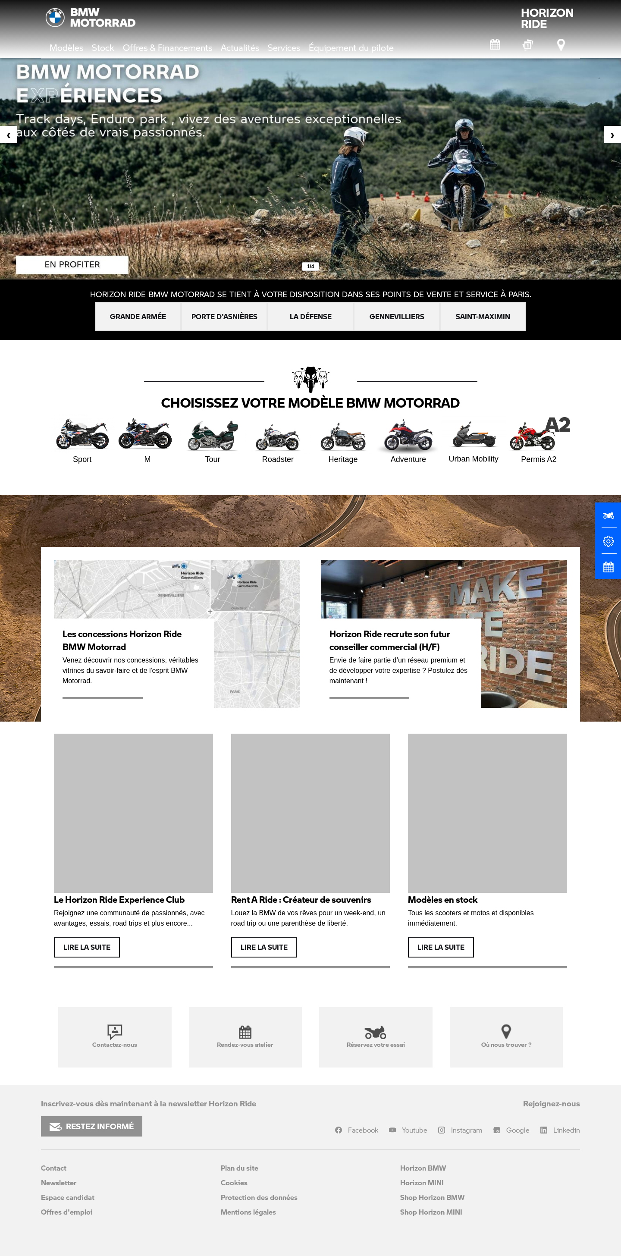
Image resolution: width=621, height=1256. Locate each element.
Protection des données (259, 1197)
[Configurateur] (608, 545)
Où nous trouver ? (506, 1036)
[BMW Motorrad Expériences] (529, 45)
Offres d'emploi (67, 1212)
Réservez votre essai (376, 1036)
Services (284, 47)
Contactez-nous (114, 1036)
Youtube (414, 1130)
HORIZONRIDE (547, 18)
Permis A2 (538, 439)
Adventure (408, 439)
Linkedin (566, 1130)
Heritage (343, 439)
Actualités (240, 47)
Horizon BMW (423, 1168)
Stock (103, 47)
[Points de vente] (562, 45)
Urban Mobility (473, 438)
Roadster (277, 439)
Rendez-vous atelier (245, 1036)
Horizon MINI (422, 1182)
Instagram (467, 1130)
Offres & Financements (167, 47)
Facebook (363, 1130)
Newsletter (58, 1182)
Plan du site (239, 1168)
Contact (53, 1168)
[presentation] (8, 134)
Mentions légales (248, 1212)
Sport (82, 439)
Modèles (66, 47)
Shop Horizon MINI (431, 1212)
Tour (212, 439)
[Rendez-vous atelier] (495, 45)
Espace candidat (67, 1197)
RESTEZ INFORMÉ (92, 1126)
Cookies (234, 1182)
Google (518, 1130)
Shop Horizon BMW (432, 1197)
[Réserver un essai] (608, 519)
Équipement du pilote (351, 47)
